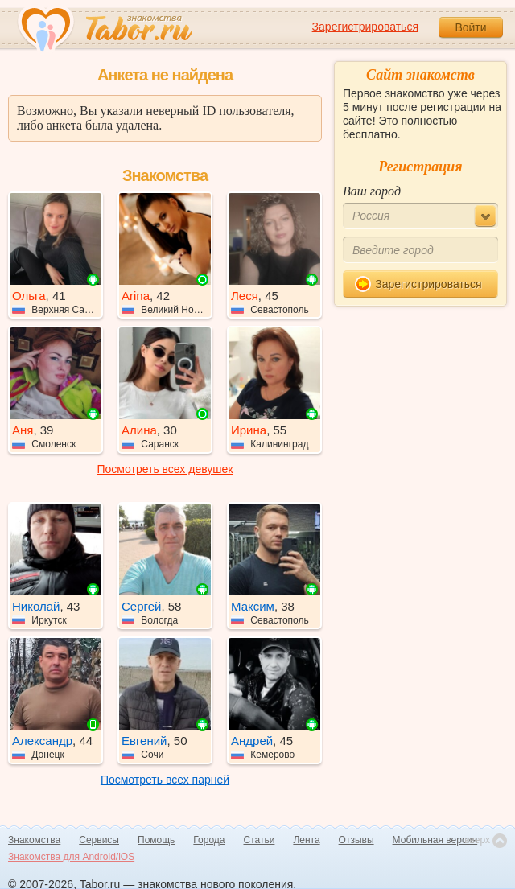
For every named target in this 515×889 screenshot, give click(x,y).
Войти (470, 27)
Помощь (156, 840)
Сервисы (99, 840)
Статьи (259, 840)
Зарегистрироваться (365, 26)
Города (209, 840)
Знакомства (34, 840)
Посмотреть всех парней (165, 779)
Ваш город (372, 191)
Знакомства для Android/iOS (71, 856)
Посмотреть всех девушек (165, 469)
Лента (306, 840)
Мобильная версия (435, 840)
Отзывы (356, 840)
